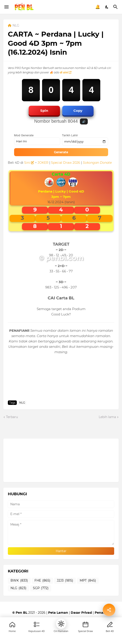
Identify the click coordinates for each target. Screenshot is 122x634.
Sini (29, 163)
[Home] (12, 624)
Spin (44, 110)
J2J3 (65, 580)
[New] (85, 624)
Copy (77, 110)
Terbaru (12, 417)
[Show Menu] (6, 7)
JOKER (43, 163)
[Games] (36, 624)
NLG (16, 25)
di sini (65, 72)
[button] (61, 624)
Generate (61, 152)
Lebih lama (107, 417)
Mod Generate (24, 135)
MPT (88, 580)
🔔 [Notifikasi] (97, 6)
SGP (41, 588)
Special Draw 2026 (65, 163)
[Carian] (116, 7)
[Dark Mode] (107, 7)
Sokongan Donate (97, 163)
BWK (19, 580)
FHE (42, 580)
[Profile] (109, 624)
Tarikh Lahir (70, 135)
